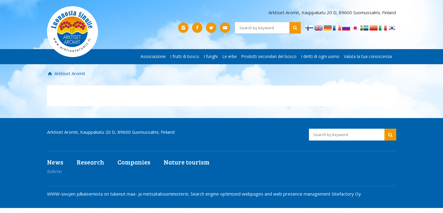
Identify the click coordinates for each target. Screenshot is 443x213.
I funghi (211, 56)
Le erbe (229, 56)
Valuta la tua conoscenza (368, 56)
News (55, 162)
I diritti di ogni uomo (320, 56)
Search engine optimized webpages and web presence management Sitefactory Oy (276, 194)
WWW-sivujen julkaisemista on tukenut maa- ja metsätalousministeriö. (119, 194)
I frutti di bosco (184, 56)
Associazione (153, 56)
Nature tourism (187, 162)
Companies (133, 162)
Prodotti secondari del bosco (269, 56)
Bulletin (54, 171)
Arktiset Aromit (69, 73)
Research (90, 162)
